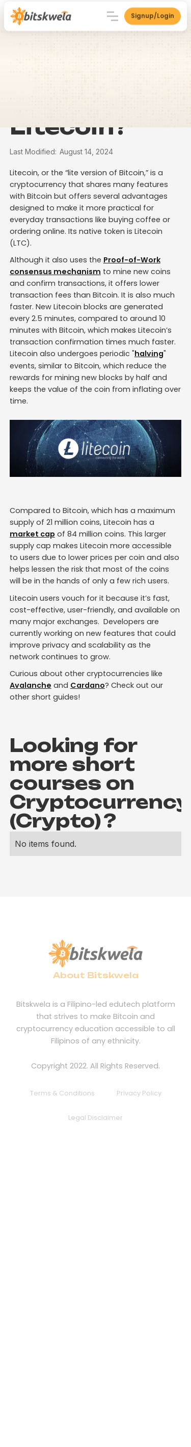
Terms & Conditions (62, 1093)
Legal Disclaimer (95, 1117)
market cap (32, 534)
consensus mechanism (55, 271)
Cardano (87, 685)
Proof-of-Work (131, 260)
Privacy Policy (139, 1093)
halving (148, 354)
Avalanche (30, 685)
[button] (112, 15)
